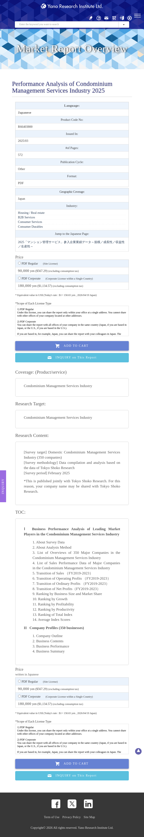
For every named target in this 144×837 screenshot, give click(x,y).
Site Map (89, 817)
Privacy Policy (71, 817)
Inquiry (3, 486)
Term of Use (51, 817)
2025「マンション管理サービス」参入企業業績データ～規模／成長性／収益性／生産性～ (71, 244)
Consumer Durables (30, 226)
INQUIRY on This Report (72, 358)
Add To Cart (72, 346)
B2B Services (26, 217)
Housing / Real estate (31, 212)
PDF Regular (38, 264)
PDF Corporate (55, 278)
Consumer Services (30, 222)
